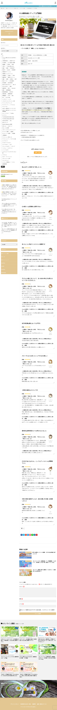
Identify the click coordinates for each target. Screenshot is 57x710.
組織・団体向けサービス (42, 704)
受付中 (34, 17)
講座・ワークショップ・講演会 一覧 (12, 8)
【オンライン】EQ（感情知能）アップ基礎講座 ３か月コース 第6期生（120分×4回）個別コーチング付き (44, 562)
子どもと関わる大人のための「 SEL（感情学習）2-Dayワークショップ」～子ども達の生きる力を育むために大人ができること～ (9, 211)
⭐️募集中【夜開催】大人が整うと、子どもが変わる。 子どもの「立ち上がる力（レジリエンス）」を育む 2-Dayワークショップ (9, 193)
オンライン (25, 17)
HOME (3, 8)
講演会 (4, 269)
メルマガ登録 (28, 692)
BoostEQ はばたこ (32, 706)
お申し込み (38, 152)
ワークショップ (6, 259)
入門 (32, 17)
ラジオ (4, 256)
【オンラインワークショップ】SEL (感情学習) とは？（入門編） (10, 657)
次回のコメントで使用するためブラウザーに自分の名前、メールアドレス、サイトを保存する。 (37, 610)
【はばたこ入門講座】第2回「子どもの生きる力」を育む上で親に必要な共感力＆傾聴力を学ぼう (28, 675)
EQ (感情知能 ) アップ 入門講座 (32, 8)
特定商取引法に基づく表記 (25, 704)
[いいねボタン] (22, 528)
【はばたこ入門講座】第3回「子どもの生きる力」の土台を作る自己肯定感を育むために (10, 675)
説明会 (4, 263)
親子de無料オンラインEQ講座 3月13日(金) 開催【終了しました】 (44, 553)
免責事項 (34, 704)
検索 (2, 166)
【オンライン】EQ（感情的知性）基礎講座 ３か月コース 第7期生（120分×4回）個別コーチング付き (47, 658)
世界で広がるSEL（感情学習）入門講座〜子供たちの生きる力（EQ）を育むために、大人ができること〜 (47, 640)
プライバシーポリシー (14, 704)
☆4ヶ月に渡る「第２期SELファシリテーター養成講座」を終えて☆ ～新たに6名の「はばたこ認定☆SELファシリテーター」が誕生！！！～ (9, 224)
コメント (21, 586)
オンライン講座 (22, 8)
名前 (21, 598)
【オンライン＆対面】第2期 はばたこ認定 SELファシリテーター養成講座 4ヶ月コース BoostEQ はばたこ (9, 230)
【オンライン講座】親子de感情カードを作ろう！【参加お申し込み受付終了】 (44, 570)
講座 (3, 266)
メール (21, 603)
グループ (29, 17)
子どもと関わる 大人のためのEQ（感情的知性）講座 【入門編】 (28, 657)
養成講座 (4, 272)
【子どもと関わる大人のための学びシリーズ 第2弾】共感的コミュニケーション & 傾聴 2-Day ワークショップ (9, 205)
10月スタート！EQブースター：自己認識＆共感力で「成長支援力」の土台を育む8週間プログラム (10, 640)
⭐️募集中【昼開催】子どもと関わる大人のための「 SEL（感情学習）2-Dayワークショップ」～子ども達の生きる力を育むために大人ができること (9, 186)
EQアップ (21, 17)
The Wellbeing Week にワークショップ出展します (9, 199)
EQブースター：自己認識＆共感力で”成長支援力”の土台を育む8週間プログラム (28, 640)
